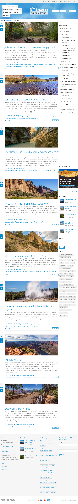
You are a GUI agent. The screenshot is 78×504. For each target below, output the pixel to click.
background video (44, 450)
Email (60, 448)
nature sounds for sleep (45, 467)
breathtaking (22, 170)
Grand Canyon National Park (22, 375)
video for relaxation (53, 482)
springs (72, 302)
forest (40, 64)
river (33, 66)
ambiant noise (43, 445)
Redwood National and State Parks (24, 63)
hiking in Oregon (33, 117)
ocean (51, 470)
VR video (48, 487)
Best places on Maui (65, 31)
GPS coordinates (32, 271)
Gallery (7, 426)
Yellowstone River (64, 313)
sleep (53, 475)
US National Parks (64, 61)
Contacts (6, 15)
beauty (15, 64)
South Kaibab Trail (13, 359)
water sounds (51, 490)
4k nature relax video (47, 440)
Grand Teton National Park (68, 81)
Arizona (8, 377)
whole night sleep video (51, 492)
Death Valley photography (65, 271)
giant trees (44, 64)
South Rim (31, 375)
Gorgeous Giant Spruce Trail (31, 456)
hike (30, 325)
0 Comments (9, 68)
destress (41, 455)
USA (39, 222)
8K (55, 443)
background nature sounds (45, 448)
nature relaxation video (45, 462)
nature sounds (52, 465)
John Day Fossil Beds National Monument (66, 291)
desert (23, 117)
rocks (47, 271)
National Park (63, 294)
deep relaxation (43, 453)
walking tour (53, 487)
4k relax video (43, 443)
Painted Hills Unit (66, 55)
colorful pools (63, 265)
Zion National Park (20, 168)
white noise (42, 492)
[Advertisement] (68, 140)
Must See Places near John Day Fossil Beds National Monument (68, 50)
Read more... (55, 68)
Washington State (43, 490)
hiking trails (62, 287)
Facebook (8, 500)
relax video (42, 475)
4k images (8, 117)
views (42, 222)
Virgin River (37, 170)
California (30, 64)
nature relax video (44, 465)
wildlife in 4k (14, 326)
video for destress (43, 482)
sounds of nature (51, 480)
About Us (4, 463)
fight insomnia (48, 455)
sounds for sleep (43, 480)
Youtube (11, 500)
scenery (31, 377)
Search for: (62, 241)
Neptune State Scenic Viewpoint (69, 105)
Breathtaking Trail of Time (17, 408)
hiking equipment (31, 426)
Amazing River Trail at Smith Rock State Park (26, 203)
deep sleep (50, 453)
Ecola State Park (65, 102)
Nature (20, 222)
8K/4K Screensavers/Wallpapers (67, 185)
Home (4, 6)
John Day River (17, 118)
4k (40, 440)
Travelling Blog (5, 469)
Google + (13, 500)
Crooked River (46, 221)
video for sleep (43, 485)
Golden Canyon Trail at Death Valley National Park (67, 181)
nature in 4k (40, 325)
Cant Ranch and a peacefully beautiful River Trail (28, 99)
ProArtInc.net (10, 63)
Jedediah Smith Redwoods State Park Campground (30, 47)
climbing (41, 221)
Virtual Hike (53, 485)
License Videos (17, 12)
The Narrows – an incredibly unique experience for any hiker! (31, 153)
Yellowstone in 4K (21, 326)
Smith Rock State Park (21, 219)
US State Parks (63, 95)
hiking (30, 170)
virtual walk (42, 487)
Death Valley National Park (68, 64)
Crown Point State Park (67, 99)
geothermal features (19, 325)
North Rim (64, 71)
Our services (5, 466)
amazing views (14, 117)
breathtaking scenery (22, 64)
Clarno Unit (64, 45)
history (44, 117)
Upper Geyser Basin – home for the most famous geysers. (29, 308)
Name (60, 442)
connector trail (17, 271)
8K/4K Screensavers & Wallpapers (12, 9)
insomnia (42, 460)
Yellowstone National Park (22, 323)
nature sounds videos (44, 470)
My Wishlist (62, 11)
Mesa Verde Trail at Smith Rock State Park (25, 256)
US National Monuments (66, 37)
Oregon (23, 118)
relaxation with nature (50, 472)
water (45, 426)
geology (27, 117)
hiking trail (40, 117)
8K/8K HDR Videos (7, 12)
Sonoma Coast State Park (67, 113)
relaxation (42, 472)
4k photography (9, 64)
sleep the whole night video (46, 477)
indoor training (51, 458)
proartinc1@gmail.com (8, 446)
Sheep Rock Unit (19, 115)
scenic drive (48, 475)
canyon (26, 170)
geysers (27, 325)
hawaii (41, 458)
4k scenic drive (50, 443)
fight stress (54, 455)
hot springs (34, 325)
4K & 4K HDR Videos (12, 6)
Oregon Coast (63, 34)
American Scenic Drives (65, 28)
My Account (55, 11)
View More (74, 191)
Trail (37, 222)
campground (35, 64)
